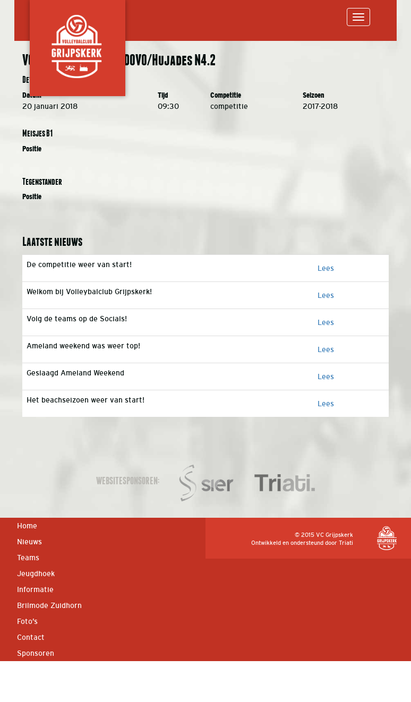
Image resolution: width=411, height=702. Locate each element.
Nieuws (29, 541)
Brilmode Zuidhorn (49, 605)
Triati (346, 543)
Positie (31, 149)
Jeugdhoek (36, 573)
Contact (31, 637)
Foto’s (27, 621)
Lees (326, 268)
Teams (28, 557)
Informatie (35, 589)
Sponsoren (35, 653)
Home (27, 525)
